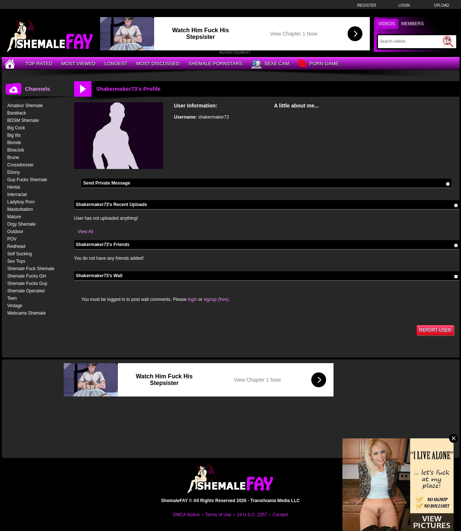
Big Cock (16, 127)
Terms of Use (218, 514)
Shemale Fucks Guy (27, 283)
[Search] (410, 41)
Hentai (13, 187)
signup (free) (215, 299)
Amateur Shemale (25, 105)
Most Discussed (158, 63)
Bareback (16, 113)
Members (412, 23)
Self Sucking (19, 253)
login (192, 299)
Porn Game (318, 64)
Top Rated (39, 63)
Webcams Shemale (26, 313)
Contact (280, 514)
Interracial (17, 194)
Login (404, 5)
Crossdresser (20, 164)
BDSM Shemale (23, 120)
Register (366, 5)
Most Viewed (78, 63)
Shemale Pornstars (216, 63)
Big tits (14, 135)
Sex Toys (16, 261)
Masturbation (20, 209)
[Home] (11, 63)
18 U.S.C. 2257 (252, 514)
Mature (14, 216)
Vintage (14, 305)
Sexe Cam (270, 64)
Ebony (13, 172)
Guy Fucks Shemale (27, 179)
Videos (386, 23)
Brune (13, 157)
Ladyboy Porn (21, 202)
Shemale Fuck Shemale (30, 268)
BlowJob (15, 150)
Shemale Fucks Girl (26, 276)
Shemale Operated (26, 290)
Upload (441, 5)
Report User (435, 330)
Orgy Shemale (21, 224)
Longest (116, 63)
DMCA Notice (186, 514)
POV (12, 239)
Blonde (14, 142)
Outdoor (15, 231)
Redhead (16, 246)
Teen (12, 298)
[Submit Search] (448, 41)
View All (85, 231)
